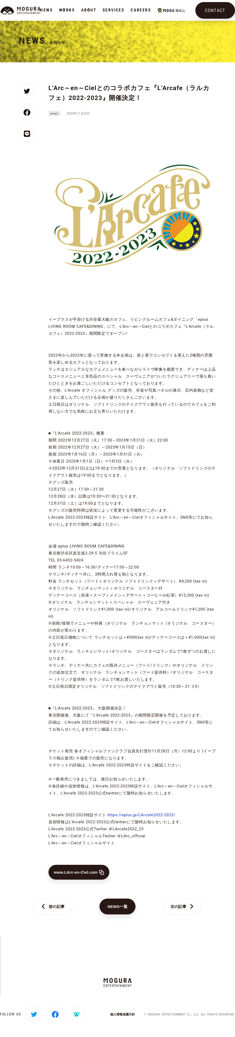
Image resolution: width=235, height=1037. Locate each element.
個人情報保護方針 (122, 1014)
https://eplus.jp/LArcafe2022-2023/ (141, 815)
